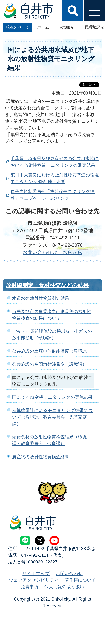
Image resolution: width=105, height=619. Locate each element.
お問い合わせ (69, 573)
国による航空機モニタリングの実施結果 (52, 397)
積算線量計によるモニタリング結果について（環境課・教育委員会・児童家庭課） (52, 417)
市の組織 (65, 27)
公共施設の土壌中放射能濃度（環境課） (51, 351)
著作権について (80, 580)
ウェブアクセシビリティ (34, 580)
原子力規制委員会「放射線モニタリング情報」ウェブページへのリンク (53, 195)
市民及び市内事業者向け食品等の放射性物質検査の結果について (51, 315)
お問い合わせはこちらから (52, 252)
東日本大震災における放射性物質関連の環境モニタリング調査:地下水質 (55, 178)
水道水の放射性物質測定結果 (40, 298)
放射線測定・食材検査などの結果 (47, 285)
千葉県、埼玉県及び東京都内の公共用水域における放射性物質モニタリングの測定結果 (55, 162)
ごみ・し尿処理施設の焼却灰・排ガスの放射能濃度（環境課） (52, 334)
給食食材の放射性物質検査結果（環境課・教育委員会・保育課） (49, 440)
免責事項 (29, 586)
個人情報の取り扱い (64, 586)
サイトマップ (36, 573)
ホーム (43, 27)
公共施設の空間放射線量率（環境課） (49, 364)
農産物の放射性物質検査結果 (40, 456)
